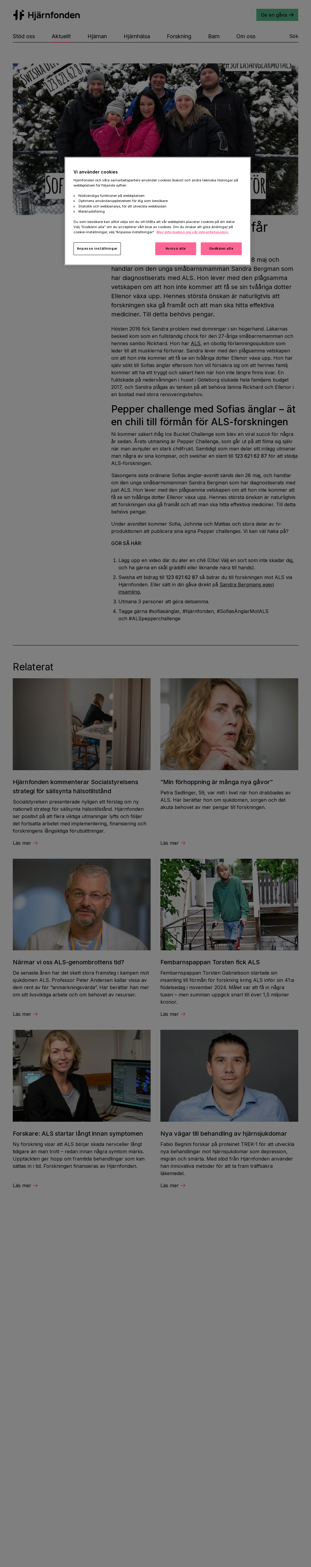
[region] (157, 211)
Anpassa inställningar (97, 248)
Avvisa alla (176, 248)
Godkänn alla (221, 248)
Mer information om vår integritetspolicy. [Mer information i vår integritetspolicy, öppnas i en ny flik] (192, 232)
